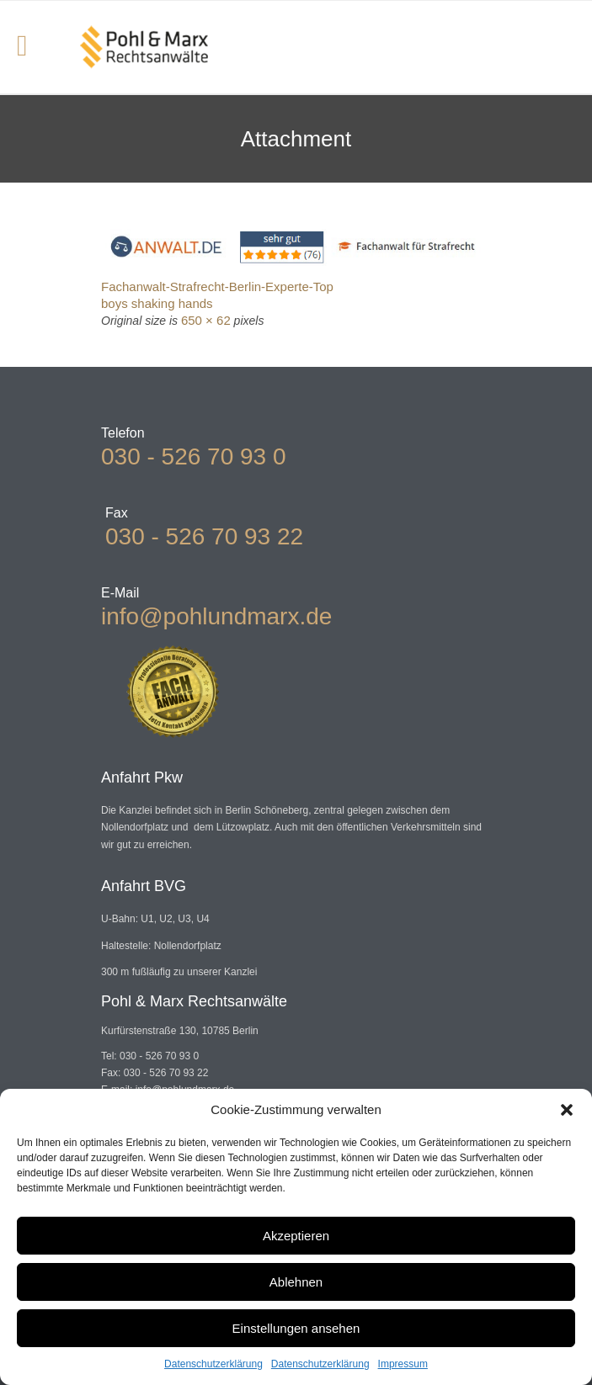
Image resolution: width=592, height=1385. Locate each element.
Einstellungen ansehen (296, 1328)
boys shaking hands (157, 303)
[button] (566, 1109)
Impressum (403, 1364)
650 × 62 (206, 320)
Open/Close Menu (31, 47)
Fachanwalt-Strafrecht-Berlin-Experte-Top (217, 286)
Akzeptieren (296, 1235)
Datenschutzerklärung (213, 1364)
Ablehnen (296, 1282)
